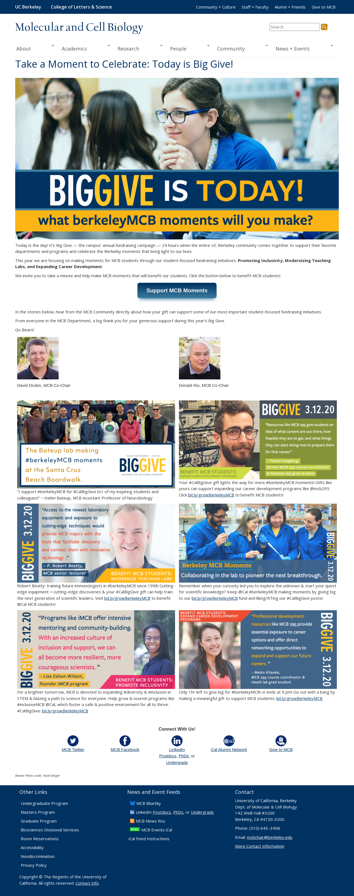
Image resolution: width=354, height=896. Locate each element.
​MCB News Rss (150, 821)
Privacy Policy (34, 865)
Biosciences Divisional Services (50, 829)
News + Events (302, 48)
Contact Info (87, 883)
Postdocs (167, 756)
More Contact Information (259, 846)
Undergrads (177, 762)
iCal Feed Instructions (149, 838)
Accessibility (32, 847)
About (34, 48)
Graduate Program (39, 821)
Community (241, 48)
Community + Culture (216, 7)
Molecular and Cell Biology (79, 27)
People (188, 48)
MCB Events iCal (156, 829)
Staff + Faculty (255, 7)
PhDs (184, 756)
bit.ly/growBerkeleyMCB (211, 495)
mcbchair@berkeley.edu (269, 837)
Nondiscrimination (37, 856)
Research (138, 48)
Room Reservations (40, 838)
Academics (84, 48)
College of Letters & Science (81, 7)
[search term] (295, 27)
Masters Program (38, 812)
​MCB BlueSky (148, 803)
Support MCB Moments (176, 290)
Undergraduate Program (44, 803)
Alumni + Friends (290, 7)
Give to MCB (323, 7)
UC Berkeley (28, 7)
